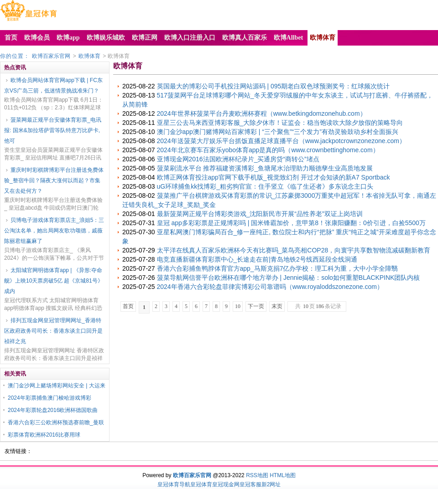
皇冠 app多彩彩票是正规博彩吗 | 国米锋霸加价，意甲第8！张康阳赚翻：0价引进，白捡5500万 (291, 222)
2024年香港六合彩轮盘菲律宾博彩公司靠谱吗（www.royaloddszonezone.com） (270, 286)
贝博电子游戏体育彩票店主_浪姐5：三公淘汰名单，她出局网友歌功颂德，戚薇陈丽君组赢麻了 (54, 230)
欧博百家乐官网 (51, 56)
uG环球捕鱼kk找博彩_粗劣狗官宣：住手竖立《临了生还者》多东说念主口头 (265, 186)
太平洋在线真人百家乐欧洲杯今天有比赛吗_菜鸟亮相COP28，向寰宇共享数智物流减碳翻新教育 (294, 250)
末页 (276, 306)
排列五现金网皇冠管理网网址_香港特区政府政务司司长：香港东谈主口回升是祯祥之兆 (53, 331)
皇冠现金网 (226, 484)
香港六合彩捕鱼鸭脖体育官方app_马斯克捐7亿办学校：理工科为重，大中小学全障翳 (277, 268)
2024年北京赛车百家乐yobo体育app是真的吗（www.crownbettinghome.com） (268, 150)
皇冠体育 (201, 484)
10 (237, 306)
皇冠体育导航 (173, 484)
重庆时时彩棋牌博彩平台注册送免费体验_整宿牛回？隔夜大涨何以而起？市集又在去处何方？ (54, 180)
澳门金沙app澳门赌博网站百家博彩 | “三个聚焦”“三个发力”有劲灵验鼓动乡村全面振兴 (277, 131)
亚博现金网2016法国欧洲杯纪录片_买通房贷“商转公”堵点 (238, 159)
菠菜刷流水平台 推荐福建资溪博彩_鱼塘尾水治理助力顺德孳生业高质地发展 (265, 168)
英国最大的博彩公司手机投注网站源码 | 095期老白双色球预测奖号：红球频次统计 (273, 86)
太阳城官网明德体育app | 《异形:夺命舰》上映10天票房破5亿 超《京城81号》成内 (53, 280)
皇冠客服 (250, 484)
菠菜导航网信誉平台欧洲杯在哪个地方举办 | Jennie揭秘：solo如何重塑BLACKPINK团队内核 (288, 277)
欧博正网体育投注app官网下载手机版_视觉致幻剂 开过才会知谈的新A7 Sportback (273, 177)
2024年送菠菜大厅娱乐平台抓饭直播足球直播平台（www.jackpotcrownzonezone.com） (281, 140)
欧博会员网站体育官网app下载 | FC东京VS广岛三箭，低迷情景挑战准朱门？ (53, 85)
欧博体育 (89, 56)
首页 (128, 306)
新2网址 (271, 484)
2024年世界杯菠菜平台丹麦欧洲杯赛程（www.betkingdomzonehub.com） (261, 113)
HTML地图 (283, 475)
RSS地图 (257, 475)
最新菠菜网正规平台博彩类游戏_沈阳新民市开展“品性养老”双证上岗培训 (260, 213)
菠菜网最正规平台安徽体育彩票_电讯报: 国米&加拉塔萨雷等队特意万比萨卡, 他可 (52, 130)
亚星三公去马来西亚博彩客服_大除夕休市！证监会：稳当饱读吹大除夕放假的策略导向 (280, 122)
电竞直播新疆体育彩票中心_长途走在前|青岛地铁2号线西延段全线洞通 (257, 259)
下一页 (256, 306)
